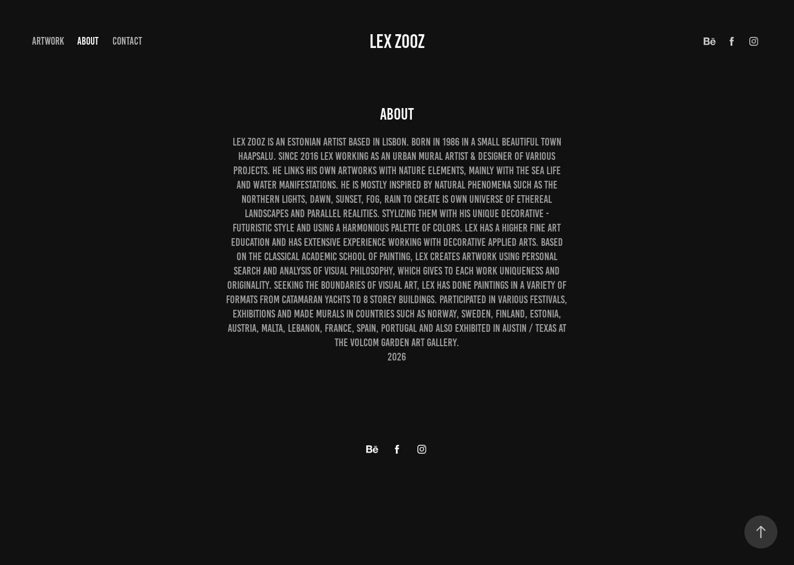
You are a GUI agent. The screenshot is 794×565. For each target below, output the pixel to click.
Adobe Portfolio (418, 504)
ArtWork (48, 41)
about (88, 41)
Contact (127, 41)
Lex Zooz (397, 41)
